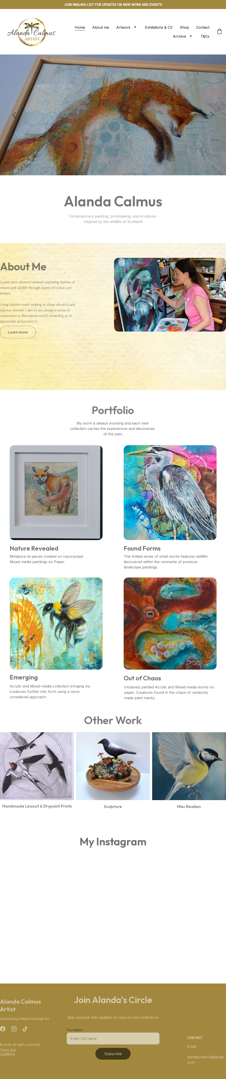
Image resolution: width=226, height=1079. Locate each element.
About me (100, 27)
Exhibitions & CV (159, 27)
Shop (184, 27)
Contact (202, 27)
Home (80, 27)
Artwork (123, 27)
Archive (179, 36)
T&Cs (205, 36)
